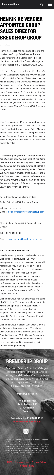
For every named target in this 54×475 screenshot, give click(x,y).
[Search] (41, 4)
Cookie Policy (27, 466)
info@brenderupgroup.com (27, 422)
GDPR (10, 462)
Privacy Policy (39, 462)
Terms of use (22, 462)
